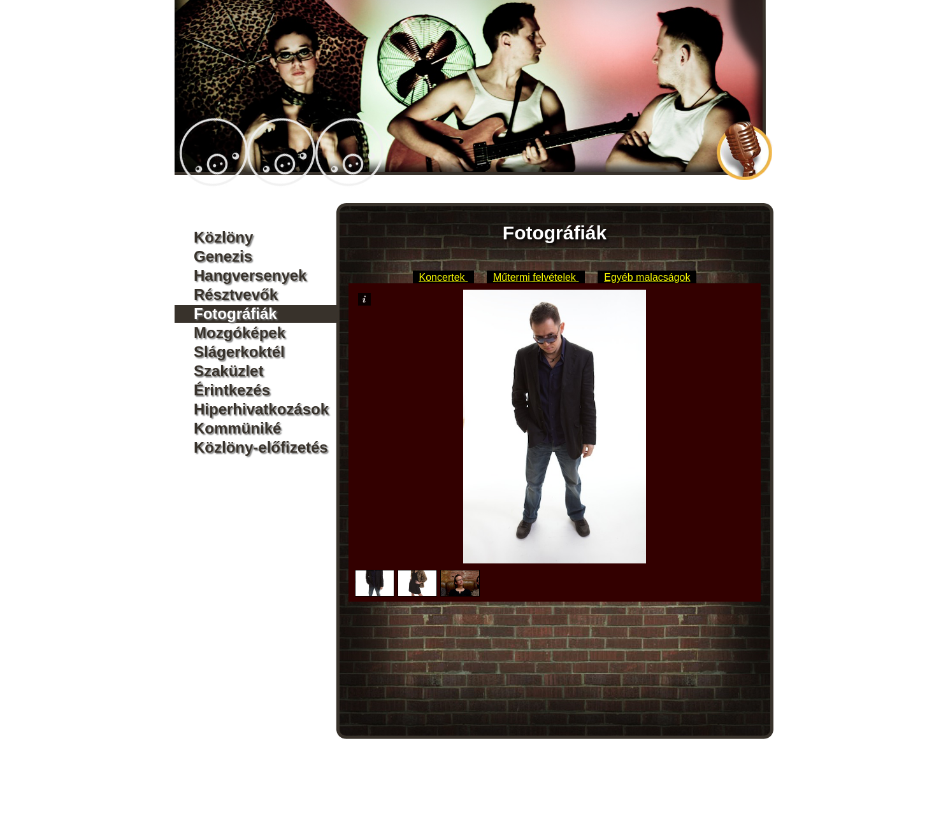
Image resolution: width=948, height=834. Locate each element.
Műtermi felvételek (535, 277)
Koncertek (443, 277)
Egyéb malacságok (647, 277)
